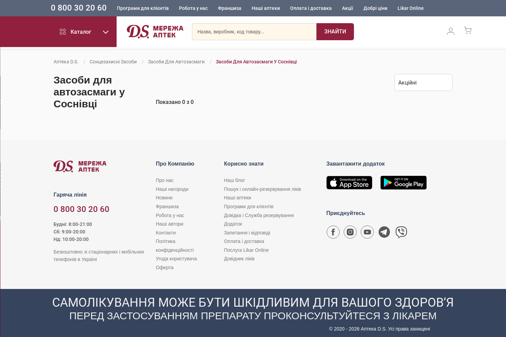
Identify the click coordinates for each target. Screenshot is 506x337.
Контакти (166, 232)
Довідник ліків (239, 258)
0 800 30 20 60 (89, 8)
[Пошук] (335, 32)
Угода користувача (176, 258)
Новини (164, 197)
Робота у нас (203, 8)
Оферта (165, 267)
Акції (357, 8)
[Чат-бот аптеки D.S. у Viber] (401, 233)
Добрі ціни (385, 8)
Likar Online (420, 8)
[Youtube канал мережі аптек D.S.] (367, 233)
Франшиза (239, 8)
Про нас (165, 180)
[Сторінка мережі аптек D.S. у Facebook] (333, 233)
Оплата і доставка (321, 8)
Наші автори (169, 224)
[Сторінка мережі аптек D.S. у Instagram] (350, 233)
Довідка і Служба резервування (259, 215)
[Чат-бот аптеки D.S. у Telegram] (384, 233)
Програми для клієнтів (153, 8)
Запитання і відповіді (247, 232)
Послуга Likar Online (246, 250)
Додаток (233, 224)
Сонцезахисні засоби (113, 61)
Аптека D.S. (66, 61)
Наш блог (234, 180)
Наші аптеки (276, 8)
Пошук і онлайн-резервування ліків (262, 189)
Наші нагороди (172, 189)
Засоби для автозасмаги (176, 61)
